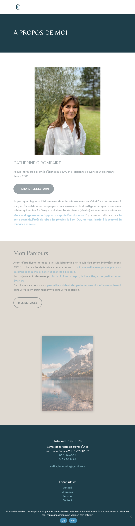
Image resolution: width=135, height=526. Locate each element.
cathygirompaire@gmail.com (67, 466)
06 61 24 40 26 (67, 455)
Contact (67, 500)
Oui (63, 520)
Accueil (67, 487)
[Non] (130, 516)
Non (73, 520)
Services (67, 496)
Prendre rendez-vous (34, 188)
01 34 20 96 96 (67, 459)
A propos (67, 492)
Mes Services (27, 302)
